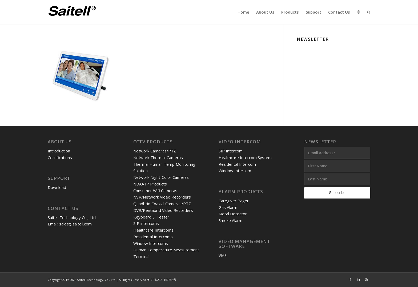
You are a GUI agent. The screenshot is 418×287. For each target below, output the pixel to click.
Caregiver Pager (234, 200)
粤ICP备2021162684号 (161, 280)
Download (57, 187)
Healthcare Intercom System (245, 157)
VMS (223, 255)
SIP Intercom (231, 150)
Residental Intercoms (153, 236)
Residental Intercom (237, 164)
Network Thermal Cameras (158, 157)
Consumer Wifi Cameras (155, 190)
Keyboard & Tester (151, 217)
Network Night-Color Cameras (161, 177)
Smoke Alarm (230, 220)
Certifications (60, 157)
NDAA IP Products (150, 184)
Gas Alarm (228, 207)
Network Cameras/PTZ (154, 150)
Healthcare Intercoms (153, 230)
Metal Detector (233, 213)
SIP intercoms (146, 223)
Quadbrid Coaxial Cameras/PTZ (162, 203)
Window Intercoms (150, 243)
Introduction (59, 150)
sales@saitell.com (75, 224)
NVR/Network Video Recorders (162, 197)
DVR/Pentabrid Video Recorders (163, 210)
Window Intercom (235, 170)
